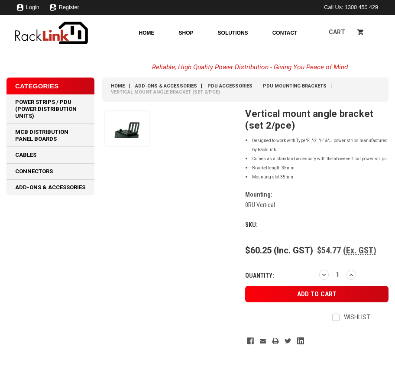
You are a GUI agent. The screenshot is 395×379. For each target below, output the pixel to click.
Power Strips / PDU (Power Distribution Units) (46, 109)
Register (64, 9)
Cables (25, 155)
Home (147, 33)
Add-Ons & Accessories (50, 187)
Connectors (34, 171)
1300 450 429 (361, 7)
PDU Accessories (230, 86)
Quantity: (259, 275)
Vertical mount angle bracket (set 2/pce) (165, 92)
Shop (186, 33)
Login (27, 9)
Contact (285, 33)
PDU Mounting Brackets (295, 86)
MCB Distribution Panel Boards (41, 135)
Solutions (233, 33)
